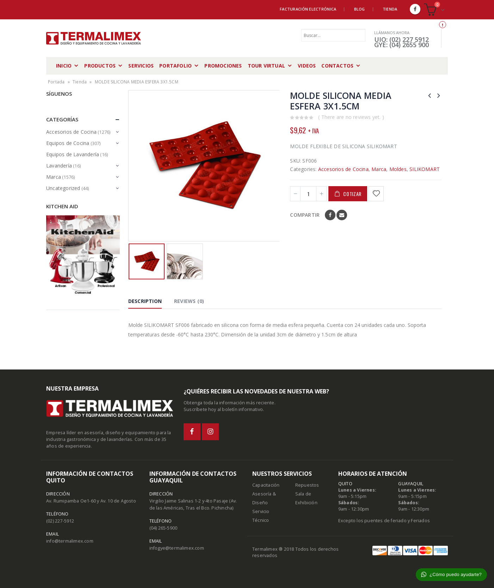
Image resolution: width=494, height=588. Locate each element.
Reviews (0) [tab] (189, 301)
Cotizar (352, 193)
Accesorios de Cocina (343, 169)
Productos (100, 65)
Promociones (223, 65)
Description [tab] (145, 301)
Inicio (64, 65)
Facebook (330, 215)
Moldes (398, 169)
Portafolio (175, 65)
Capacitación (265, 485)
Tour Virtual (266, 65)
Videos (307, 65)
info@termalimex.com (69, 541)
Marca (378, 169)
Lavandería (59, 165)
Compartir (305, 214)
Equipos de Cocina (67, 143)
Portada (56, 82)
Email (341, 215)
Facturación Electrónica (308, 9)
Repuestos (307, 485)
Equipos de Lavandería (72, 154)
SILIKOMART (424, 169)
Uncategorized (63, 188)
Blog (359, 9)
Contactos (337, 65)
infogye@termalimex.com (176, 548)
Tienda (390, 9)
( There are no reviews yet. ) (351, 117)
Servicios (141, 65)
